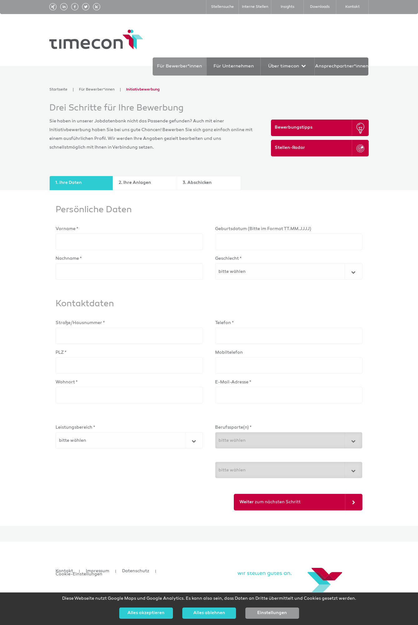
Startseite (58, 89)
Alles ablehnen (209, 613)
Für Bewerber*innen (97, 89)
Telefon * (224, 323)
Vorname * (67, 229)
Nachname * (69, 258)
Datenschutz (135, 571)
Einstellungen (272, 613)
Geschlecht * (228, 258)
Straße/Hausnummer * (80, 323)
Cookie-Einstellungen (79, 574)
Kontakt (64, 571)
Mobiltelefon (229, 352)
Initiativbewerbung (143, 89)
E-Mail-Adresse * (233, 382)
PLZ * (61, 352)
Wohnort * (67, 382)
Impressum (97, 571)
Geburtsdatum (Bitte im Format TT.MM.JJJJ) (263, 229)
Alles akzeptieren (146, 613)
